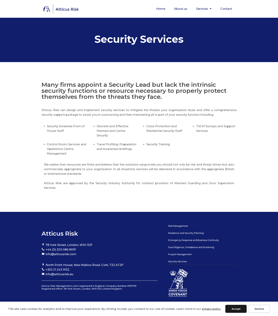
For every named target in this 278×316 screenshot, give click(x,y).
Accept (236, 308)
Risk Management (178, 226)
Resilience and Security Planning (186, 233)
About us (180, 8)
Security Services (177, 261)
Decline (259, 308)
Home (160, 8)
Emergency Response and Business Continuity (193, 240)
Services (204, 9)
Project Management (180, 254)
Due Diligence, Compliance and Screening (191, 247)
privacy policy (211, 308)
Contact (226, 8)
